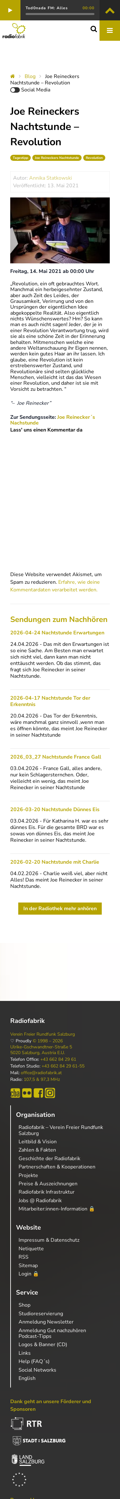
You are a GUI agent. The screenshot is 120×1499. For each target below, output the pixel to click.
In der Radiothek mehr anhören (60, 908)
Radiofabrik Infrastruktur (47, 1192)
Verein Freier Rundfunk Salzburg (42, 1034)
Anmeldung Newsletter (46, 1321)
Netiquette (31, 1248)
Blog (30, 76)
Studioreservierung (41, 1313)
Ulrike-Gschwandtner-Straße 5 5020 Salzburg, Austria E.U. (41, 1050)
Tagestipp (20, 157)
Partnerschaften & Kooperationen (57, 1166)
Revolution (94, 157)
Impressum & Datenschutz (49, 1240)
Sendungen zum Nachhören (59, 619)
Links (25, 1353)
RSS (23, 1256)
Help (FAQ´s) (34, 1361)
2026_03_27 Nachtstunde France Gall (55, 756)
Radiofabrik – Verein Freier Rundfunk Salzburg (61, 1130)
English (27, 1378)
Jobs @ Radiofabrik (40, 1200)
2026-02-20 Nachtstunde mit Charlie (54, 862)
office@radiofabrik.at (41, 1073)
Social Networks (37, 1370)
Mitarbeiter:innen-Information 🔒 (57, 1208)
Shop (24, 1305)
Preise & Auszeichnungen (48, 1183)
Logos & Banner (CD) (43, 1344)
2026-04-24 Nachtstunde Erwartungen (57, 632)
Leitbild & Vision (38, 1141)
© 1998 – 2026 (48, 1041)
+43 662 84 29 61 (58, 1059)
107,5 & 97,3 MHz (42, 1079)
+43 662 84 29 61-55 (63, 1066)
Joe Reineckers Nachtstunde (57, 157)
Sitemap (28, 1265)
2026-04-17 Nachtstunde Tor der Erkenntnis (50, 701)
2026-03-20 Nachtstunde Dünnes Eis (55, 809)
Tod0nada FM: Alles (47, 8)
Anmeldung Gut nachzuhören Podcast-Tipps (52, 1333)
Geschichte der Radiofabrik (49, 1158)
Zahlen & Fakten (37, 1149)
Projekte (28, 1175)
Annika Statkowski (50, 178)
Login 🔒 (29, 1273)
